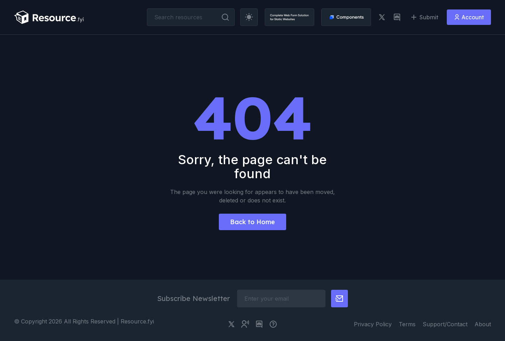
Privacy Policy (373, 324)
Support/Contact (445, 324)
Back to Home (252, 222)
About (482, 324)
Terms (407, 324)
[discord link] (397, 17)
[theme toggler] (249, 17)
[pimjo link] (273, 324)
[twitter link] (382, 17)
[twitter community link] (245, 324)
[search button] (225, 17)
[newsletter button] (339, 298)
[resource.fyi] (49, 17)
